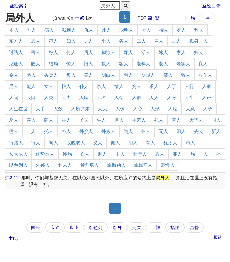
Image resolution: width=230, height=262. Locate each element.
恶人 (35, 41)
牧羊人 (205, 75)
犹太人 (170, 142)
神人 (66, 120)
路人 (31, 75)
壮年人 (140, 154)
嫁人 (163, 52)
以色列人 (18, 165)
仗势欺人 (45, 154)
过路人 (16, 52)
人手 (40, 108)
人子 (207, 108)
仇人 (88, 30)
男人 (13, 86)
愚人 (190, 142)
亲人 (101, 86)
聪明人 (126, 30)
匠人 (35, 63)
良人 (203, 63)
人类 (48, 97)
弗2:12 (12, 177)
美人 (88, 75)
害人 (35, 52)
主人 (120, 154)
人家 (206, 86)
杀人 (13, 120)
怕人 (66, 86)
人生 (189, 97)
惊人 (71, 63)
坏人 (128, 52)
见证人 (16, 63)
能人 (31, 86)
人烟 (172, 108)
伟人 (145, 131)
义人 (97, 142)
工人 (141, 41)
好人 (53, 52)
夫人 (88, 41)
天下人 (196, 120)
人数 (58, 108)
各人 (123, 41)
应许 (55, 227)
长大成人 (18, 154)
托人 (48, 131)
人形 (155, 108)
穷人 (136, 86)
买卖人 (51, 75)
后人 (88, 52)
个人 (106, 41)
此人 (106, 30)
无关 (136, 227)
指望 (175, 227)
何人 (71, 52)
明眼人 (148, 75)
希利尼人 (89, 165)
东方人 (16, 41)
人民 (83, 97)
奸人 (198, 52)
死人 (158, 120)
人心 (137, 108)
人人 (154, 97)
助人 (102, 154)
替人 (176, 120)
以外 (117, 227)
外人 (66, 131)
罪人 (177, 154)
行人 (35, 142)
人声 (206, 97)
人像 (120, 108)
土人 (31, 131)
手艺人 (139, 120)
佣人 (115, 142)
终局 (67, 154)
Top (15, 237)
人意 (190, 108)
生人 (101, 120)
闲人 (181, 131)
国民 (35, 227)
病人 (49, 30)
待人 (163, 30)
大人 (146, 30)
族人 (159, 154)
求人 (154, 86)
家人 (181, 52)
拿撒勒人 (116, 165)
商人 (48, 120)
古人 (176, 41)
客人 (123, 63)
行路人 (16, 142)
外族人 (108, 131)
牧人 (185, 75)
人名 (101, 97)
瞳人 (13, 131)
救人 (106, 63)
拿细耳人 (143, 165)
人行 (189, 86)
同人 (216, 120)
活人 (145, 52)
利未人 (65, 165)
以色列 (96, 227)
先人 (198, 131)
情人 (119, 86)
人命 (119, 97)
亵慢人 (168, 165)
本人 (14, 30)
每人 (71, 75)
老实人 (183, 63)
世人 (119, 120)
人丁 (171, 86)
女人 (48, 86)
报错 (218, 237)
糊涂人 (108, 52)
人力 (66, 97)
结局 (53, 63)
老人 (163, 63)
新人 (216, 131)
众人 (84, 154)
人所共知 (80, 108)
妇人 (71, 41)
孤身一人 (198, 41)
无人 (163, 131)
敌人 (198, 30)
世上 (74, 227)
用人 (133, 142)
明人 (128, 75)
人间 (13, 97)
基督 (194, 227)
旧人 (88, 63)
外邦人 (43, 165)
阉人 (53, 142)
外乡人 (86, 131)
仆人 (83, 86)
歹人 (181, 30)
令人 (13, 75)
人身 (171, 97)
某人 (168, 75)
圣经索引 (18, 5)
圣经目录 (211, 5)
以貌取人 (75, 142)
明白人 (108, 75)
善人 (31, 120)
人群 (136, 97)
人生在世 (18, 108)
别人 (31, 30)
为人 (128, 131)
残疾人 (69, 30)
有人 (150, 142)
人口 (31, 97)
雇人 (158, 41)
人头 (102, 108)
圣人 (83, 120)
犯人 (53, 41)
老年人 (143, 63)
